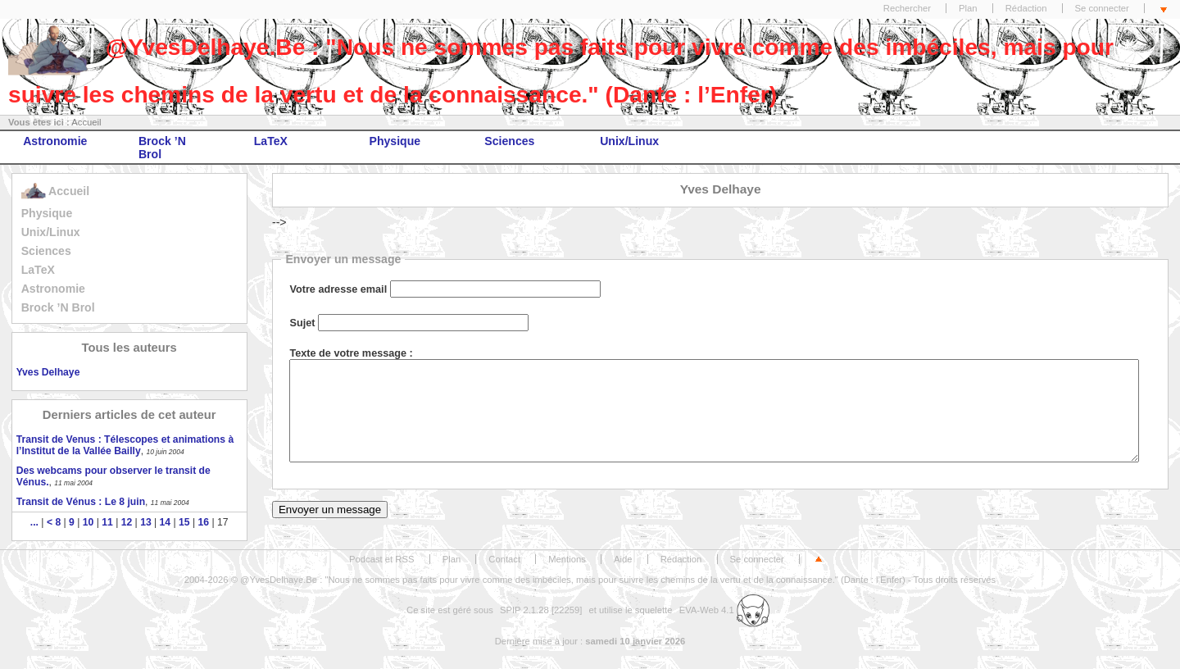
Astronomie (55, 141)
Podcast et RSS (381, 559)
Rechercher (907, 8)
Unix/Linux (629, 141)
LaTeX (271, 141)
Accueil (86, 122)
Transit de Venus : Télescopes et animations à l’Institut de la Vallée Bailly (125, 445)
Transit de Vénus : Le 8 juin (80, 501)
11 (107, 522)
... (34, 522)
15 (184, 522)
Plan (968, 8)
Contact (504, 559)
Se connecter (1102, 8)
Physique (395, 141)
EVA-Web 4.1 (724, 610)
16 (204, 522)
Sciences (509, 141)
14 (165, 522)
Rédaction (1026, 8)
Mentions (567, 559)
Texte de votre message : (350, 353)
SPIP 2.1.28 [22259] (541, 610)
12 (127, 522)
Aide (623, 559)
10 (88, 522)
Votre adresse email (338, 289)
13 (146, 522)
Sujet (302, 323)
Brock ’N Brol (162, 147)
